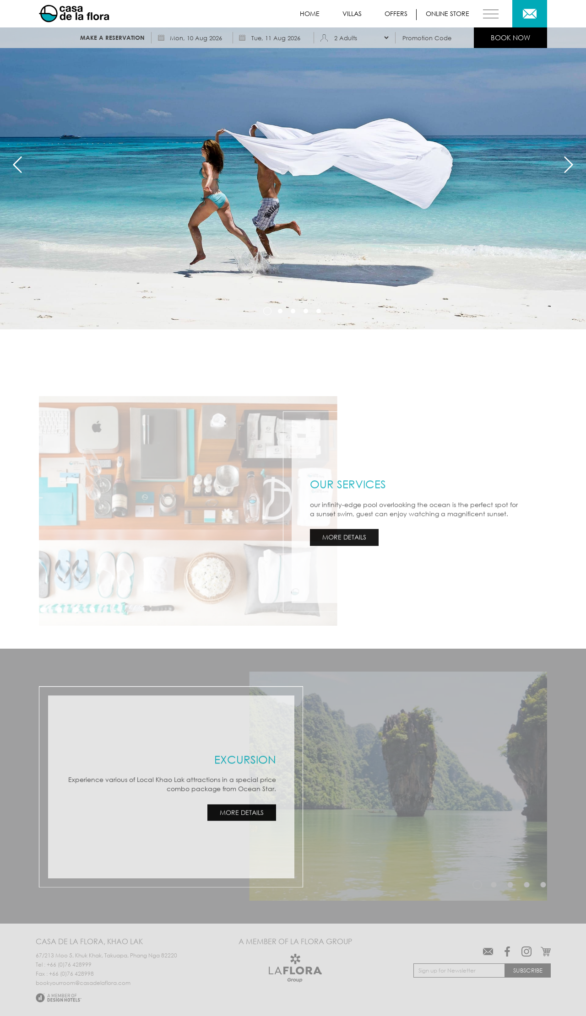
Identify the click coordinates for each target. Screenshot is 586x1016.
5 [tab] (318, 311)
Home (310, 13)
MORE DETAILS (345, 536)
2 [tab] (280, 311)
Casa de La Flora (75, 14)
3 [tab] (293, 311)
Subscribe (528, 970)
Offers (396, 13)
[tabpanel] (293, 164)
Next (568, 164)
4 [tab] (306, 311)
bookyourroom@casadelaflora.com (83, 983)
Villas (352, 13)
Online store (447, 13)
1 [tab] (267, 311)
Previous (17, 164)
